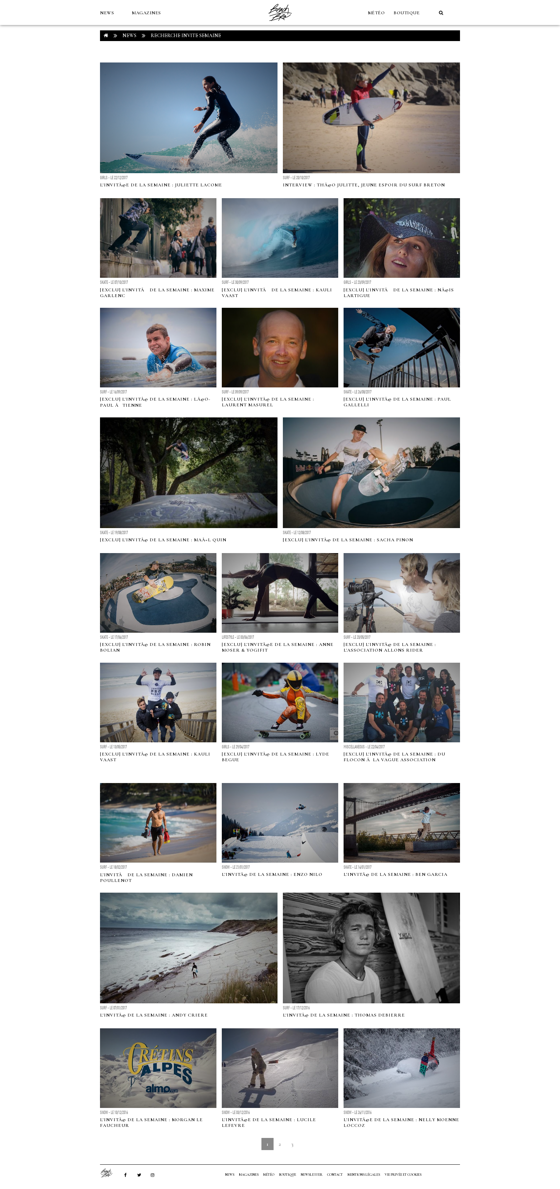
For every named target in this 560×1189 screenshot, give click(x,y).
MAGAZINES (146, 13)
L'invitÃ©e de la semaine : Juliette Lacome (161, 185)
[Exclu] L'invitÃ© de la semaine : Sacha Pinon (348, 540)
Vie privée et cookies (403, 1175)
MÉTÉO (376, 13)
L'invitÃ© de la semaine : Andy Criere (154, 1015)
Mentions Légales (364, 1175)
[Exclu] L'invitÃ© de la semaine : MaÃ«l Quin (163, 540)
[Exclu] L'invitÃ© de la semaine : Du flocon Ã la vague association (394, 757)
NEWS (107, 13)
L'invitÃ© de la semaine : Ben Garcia (396, 874)
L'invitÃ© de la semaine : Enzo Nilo (272, 874)
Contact (335, 1175)
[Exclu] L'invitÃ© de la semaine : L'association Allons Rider (390, 647)
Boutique (407, 13)
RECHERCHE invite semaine (186, 35)
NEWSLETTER (311, 1175)
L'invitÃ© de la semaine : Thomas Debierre (344, 1015)
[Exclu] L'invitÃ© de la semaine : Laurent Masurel (268, 402)
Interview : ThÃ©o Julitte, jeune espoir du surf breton (364, 185)
